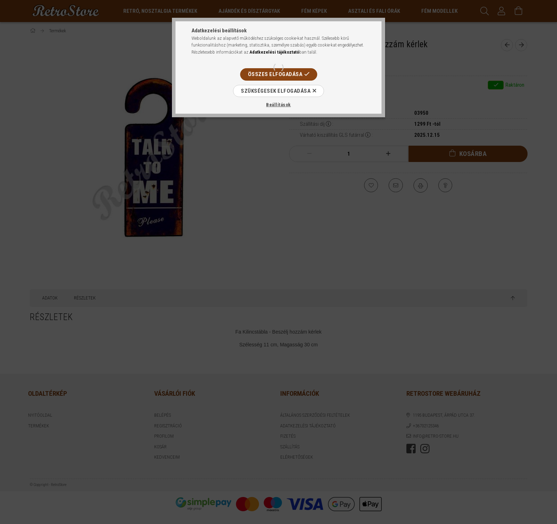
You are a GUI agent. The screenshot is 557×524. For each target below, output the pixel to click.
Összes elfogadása (275, 74)
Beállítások (278, 104)
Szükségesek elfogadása (275, 91)
